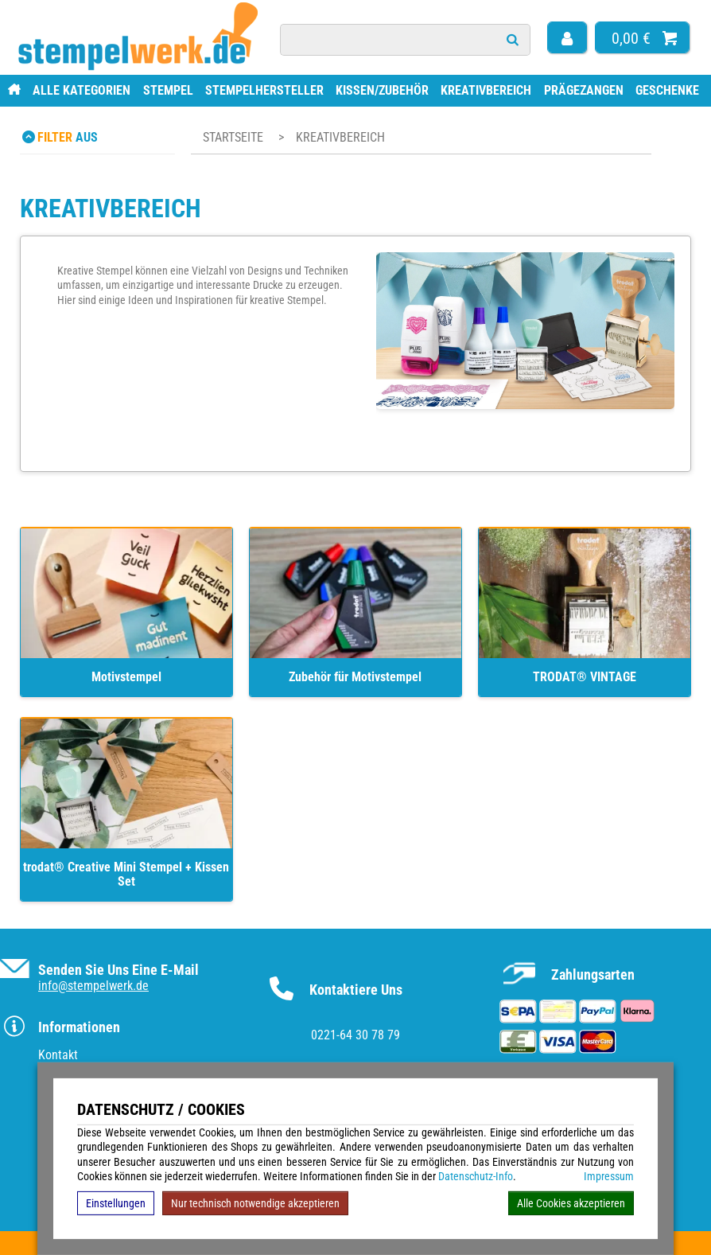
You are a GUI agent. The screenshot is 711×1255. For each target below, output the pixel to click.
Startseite (233, 137)
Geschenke (667, 90)
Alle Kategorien (81, 90)
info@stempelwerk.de (93, 985)
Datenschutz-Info (475, 1176)
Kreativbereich (486, 90)
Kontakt (58, 1054)
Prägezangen (584, 90)
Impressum (609, 1176)
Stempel (168, 90)
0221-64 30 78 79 (355, 1035)
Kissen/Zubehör (382, 90)
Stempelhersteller (264, 90)
